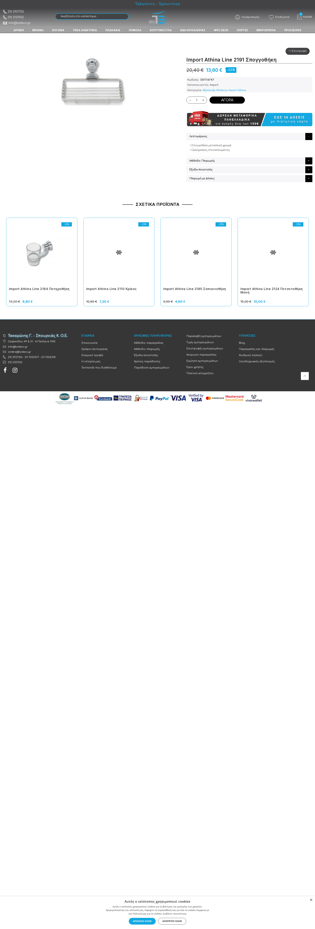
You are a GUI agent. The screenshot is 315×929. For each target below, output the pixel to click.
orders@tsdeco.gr (19, 352)
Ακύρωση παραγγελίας (201, 354)
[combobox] (91, 16)
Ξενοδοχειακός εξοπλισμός (257, 361)
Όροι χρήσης (195, 367)
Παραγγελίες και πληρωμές (256, 349)
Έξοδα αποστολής (146, 355)
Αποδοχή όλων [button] (142, 921)
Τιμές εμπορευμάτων (200, 342)
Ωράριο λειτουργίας (94, 349)
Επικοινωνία (89, 343)
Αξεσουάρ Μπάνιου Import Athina (224, 90)
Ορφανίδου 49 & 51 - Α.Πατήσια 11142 (31, 341)
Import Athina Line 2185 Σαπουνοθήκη (194, 289)
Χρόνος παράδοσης (147, 361)
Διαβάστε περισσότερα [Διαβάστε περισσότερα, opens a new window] (175, 913)
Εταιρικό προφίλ (92, 355)
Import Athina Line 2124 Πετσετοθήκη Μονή (271, 290)
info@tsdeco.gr (17, 23)
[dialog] (157, 912)
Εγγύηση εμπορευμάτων (202, 361)
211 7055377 (32, 357)
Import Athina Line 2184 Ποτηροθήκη (39, 289)
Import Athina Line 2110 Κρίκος (111, 289)
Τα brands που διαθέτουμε (99, 367)
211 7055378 (48, 357)
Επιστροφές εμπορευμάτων (204, 348)
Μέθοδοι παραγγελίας (148, 343)
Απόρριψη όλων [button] (172, 921)
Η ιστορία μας (90, 361)
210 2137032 (13, 17)
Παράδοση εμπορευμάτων (151, 367)
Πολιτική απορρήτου (200, 373)
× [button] (311, 900)
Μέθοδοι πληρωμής (147, 349)
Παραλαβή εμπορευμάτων (203, 336)
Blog (242, 343)
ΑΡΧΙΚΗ (18, 30)
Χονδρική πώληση (250, 355)
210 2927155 (13, 11)
